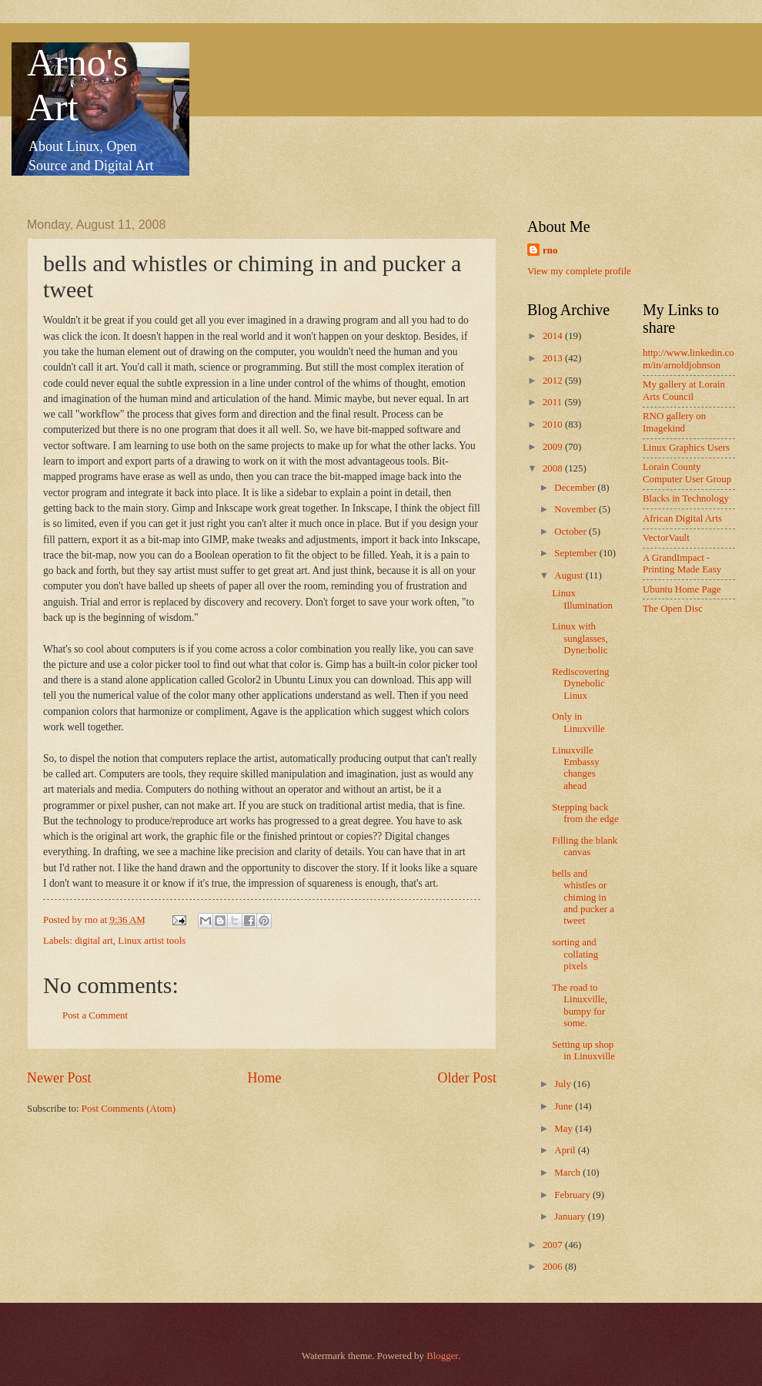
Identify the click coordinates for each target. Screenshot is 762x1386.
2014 (554, 336)
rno (550, 250)
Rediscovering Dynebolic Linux (580, 683)
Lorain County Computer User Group (687, 472)
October (571, 531)
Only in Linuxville (578, 722)
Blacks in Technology (686, 498)
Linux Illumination (582, 599)
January (570, 1216)
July (563, 1084)
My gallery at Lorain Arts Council (684, 390)
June (564, 1106)
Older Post (466, 1078)
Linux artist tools (151, 940)
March (568, 1172)
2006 (554, 1266)
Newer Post (59, 1078)
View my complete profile (579, 271)
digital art (94, 940)
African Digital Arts (682, 518)
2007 (554, 1245)
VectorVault (666, 537)
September (576, 553)
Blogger (442, 1356)
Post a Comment (95, 1015)
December (575, 487)
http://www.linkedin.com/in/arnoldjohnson (688, 358)
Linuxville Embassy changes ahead (576, 768)
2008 (554, 468)
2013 (554, 358)
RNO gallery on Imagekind (674, 422)
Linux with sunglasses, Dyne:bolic (580, 638)
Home (264, 1078)
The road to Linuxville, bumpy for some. (579, 1005)
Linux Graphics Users (686, 447)
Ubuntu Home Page (682, 589)
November (576, 509)
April (565, 1150)
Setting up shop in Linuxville (583, 1050)
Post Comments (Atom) (128, 1108)
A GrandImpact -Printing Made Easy (682, 563)
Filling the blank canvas (584, 846)
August (569, 575)
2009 (554, 446)
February (573, 1195)
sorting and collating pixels (575, 954)
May (564, 1128)
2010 (554, 424)
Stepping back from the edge (585, 813)
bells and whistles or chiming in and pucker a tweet (583, 897)
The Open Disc (673, 608)
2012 (554, 380)
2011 (554, 402)
